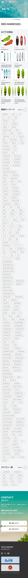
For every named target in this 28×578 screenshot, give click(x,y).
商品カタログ (14, 523)
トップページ (3, 19)
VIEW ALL (22, 110)
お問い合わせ (14, 529)
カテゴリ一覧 (10, 19)
